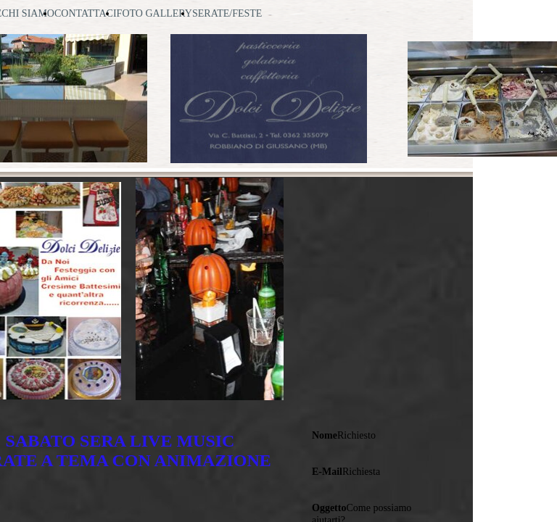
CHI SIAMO (27, 13)
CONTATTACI (85, 13)
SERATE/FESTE (227, 13)
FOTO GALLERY (154, 13)
